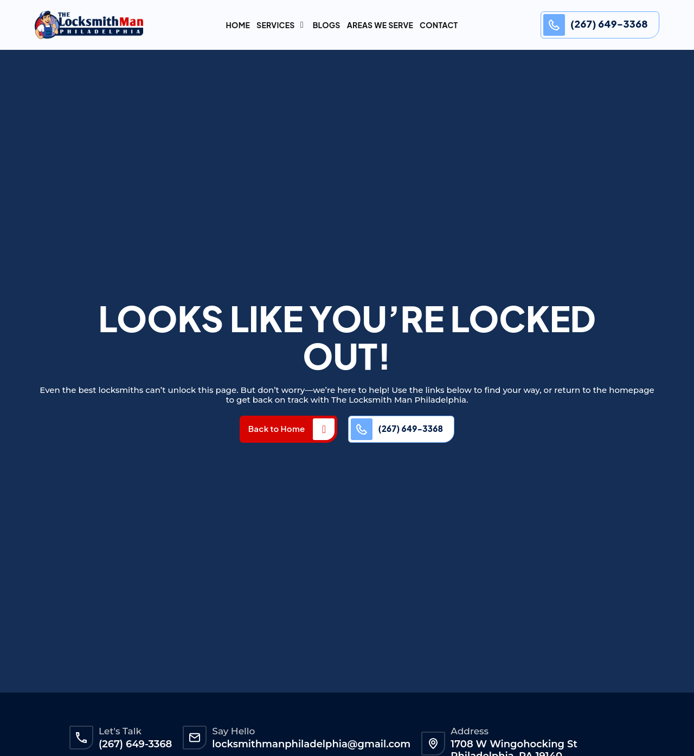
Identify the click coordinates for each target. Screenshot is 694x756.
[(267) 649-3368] (554, 25)
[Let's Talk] (81, 737)
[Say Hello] (195, 737)
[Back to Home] (324, 429)
